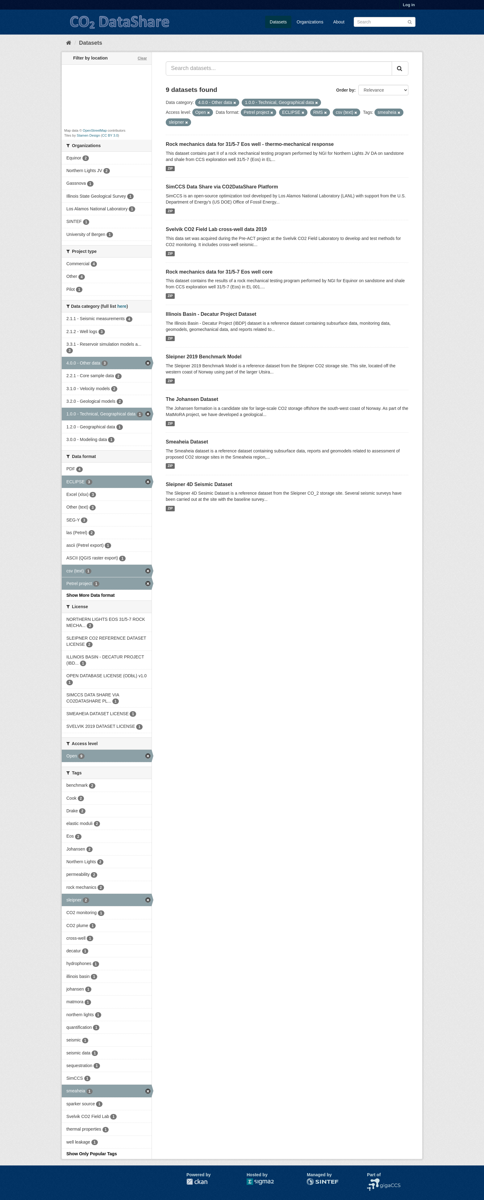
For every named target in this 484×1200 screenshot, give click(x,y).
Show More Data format (90, 595)
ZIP (170, 168)
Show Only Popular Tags (91, 1153)
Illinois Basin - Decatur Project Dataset (211, 314)
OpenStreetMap (95, 130)
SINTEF (314, 1181)
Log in (409, 4)
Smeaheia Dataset (187, 441)
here (122, 306)
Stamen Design (88, 135)
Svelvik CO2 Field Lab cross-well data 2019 (216, 229)
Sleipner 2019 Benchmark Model (203, 356)
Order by (345, 90)
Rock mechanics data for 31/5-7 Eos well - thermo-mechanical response (250, 144)
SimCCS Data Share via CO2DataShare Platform (222, 186)
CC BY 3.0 (110, 135)
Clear (142, 58)
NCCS (373, 1181)
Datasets (278, 21)
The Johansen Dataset (192, 399)
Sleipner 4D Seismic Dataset (199, 484)
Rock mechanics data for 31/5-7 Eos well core (219, 271)
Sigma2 (265, 1181)
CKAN (196, 1181)
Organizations (310, 21)
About (338, 21)
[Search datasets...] (279, 68)
